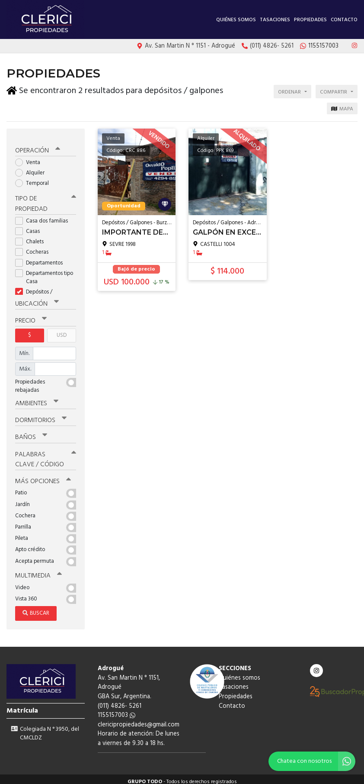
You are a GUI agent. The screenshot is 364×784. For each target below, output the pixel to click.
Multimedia (38, 570)
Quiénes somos (236, 20)
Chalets (32, 237)
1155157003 (116, 710)
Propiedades (310, 20)
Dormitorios (41, 415)
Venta (30, 158)
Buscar (35, 608)
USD (62, 331)
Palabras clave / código (45, 454)
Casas (30, 227)
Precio (31, 316)
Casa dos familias (44, 217)
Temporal (34, 179)
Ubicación (37, 299)
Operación (37, 146)
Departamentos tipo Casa (44, 273)
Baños (31, 432)
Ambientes (36, 399)
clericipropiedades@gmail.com (138, 720)
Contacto (344, 20)
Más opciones (43, 476)
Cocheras (34, 248)
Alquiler (32, 169)
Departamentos (41, 258)
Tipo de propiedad (45, 200)
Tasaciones (275, 20)
